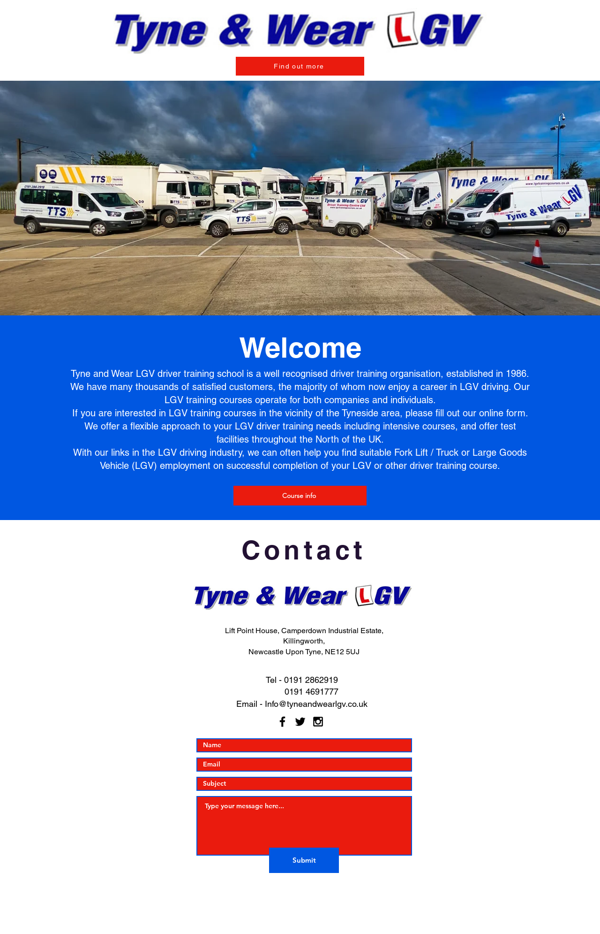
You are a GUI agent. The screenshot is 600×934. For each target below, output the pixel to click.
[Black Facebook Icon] (282, 721)
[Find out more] (300, 66)
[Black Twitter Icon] (300, 721)
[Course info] (300, 495)
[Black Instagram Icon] (318, 721)
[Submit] (304, 860)
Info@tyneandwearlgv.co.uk (316, 704)
